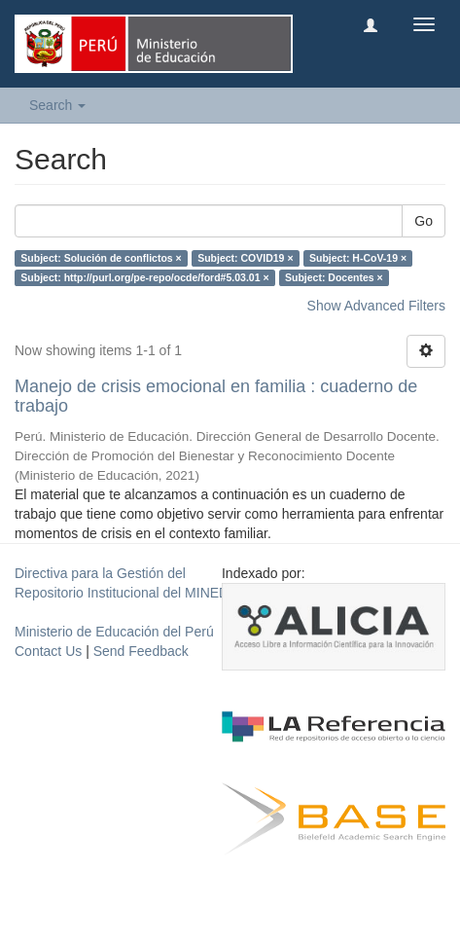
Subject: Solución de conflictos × (100, 258)
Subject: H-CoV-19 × (358, 258)
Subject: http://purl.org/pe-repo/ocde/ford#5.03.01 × (144, 277)
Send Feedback (141, 651)
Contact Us (48, 651)
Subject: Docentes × (334, 277)
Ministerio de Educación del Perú (114, 631)
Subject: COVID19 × (245, 258)
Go (423, 221)
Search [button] (57, 105)
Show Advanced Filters (376, 305)
